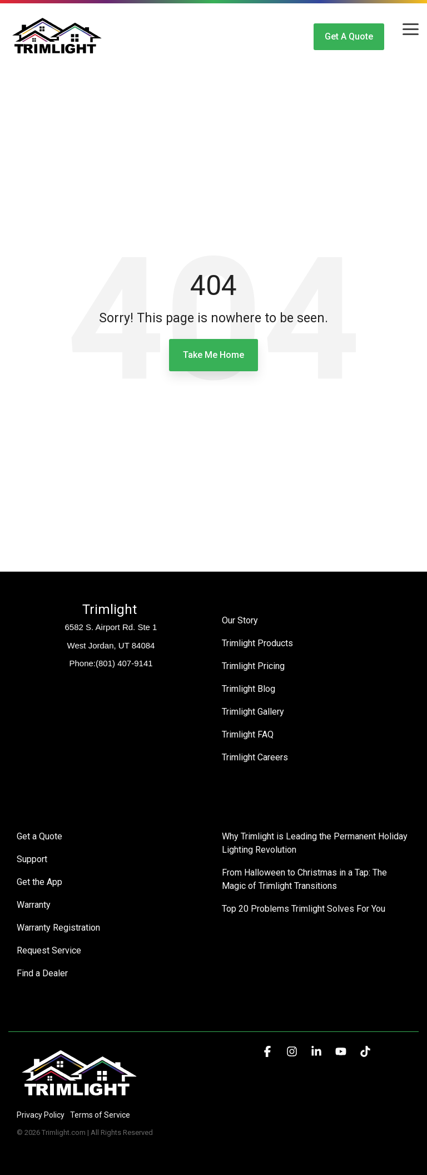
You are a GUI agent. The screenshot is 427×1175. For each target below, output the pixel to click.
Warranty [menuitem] (34, 904)
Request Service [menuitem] (49, 950)
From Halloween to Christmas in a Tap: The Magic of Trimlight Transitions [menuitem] (305, 879)
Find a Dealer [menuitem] (42, 973)
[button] (411, 28)
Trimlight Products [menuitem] (257, 643)
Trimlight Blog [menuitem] (248, 689)
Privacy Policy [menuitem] (40, 1114)
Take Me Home (213, 355)
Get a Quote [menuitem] (39, 836)
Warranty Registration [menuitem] (58, 927)
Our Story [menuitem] (240, 620)
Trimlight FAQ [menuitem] (248, 734)
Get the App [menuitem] (39, 882)
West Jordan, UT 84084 (111, 645)
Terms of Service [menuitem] (100, 1114)
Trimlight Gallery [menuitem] (253, 711)
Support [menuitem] (32, 859)
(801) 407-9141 (124, 663)
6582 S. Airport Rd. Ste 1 (111, 627)
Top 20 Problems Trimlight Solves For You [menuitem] (303, 908)
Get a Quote (349, 36)
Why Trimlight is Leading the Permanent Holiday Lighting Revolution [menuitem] (316, 843)
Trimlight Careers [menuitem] (255, 757)
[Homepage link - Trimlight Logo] (79, 1096)
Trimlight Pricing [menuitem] (253, 666)
